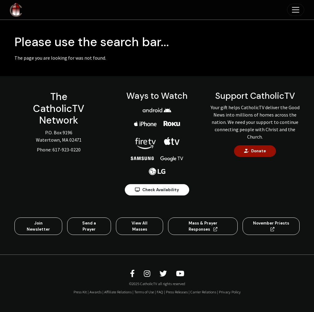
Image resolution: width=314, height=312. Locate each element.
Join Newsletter (38, 226)
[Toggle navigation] (295, 10)
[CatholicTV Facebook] (133, 273)
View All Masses (139, 226)
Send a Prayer (89, 226)
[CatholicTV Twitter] (164, 273)
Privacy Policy (230, 291)
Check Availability (157, 189)
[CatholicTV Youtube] (180, 273)
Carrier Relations (203, 291)
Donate (255, 151)
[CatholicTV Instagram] (148, 273)
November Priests (271, 226)
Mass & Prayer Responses (203, 226)
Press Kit (80, 291)
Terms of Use (144, 291)
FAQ (160, 291)
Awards (95, 291)
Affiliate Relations (118, 291)
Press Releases (177, 291)
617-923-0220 (66, 150)
